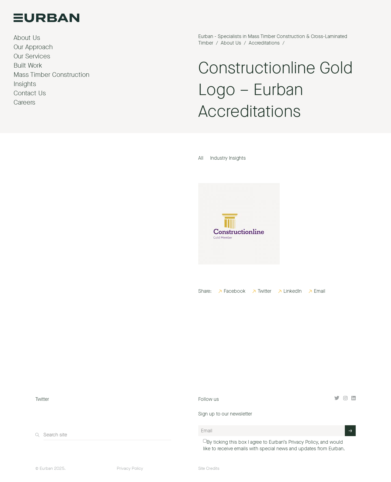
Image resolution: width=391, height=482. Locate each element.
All (200, 158)
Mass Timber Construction (51, 74)
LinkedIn (292, 291)
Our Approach (33, 47)
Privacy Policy (303, 442)
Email (319, 291)
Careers (24, 102)
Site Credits (208, 468)
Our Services (32, 56)
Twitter (264, 291)
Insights (25, 84)
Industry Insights (228, 158)
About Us (27, 37)
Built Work (28, 65)
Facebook (234, 291)
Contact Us (30, 93)
